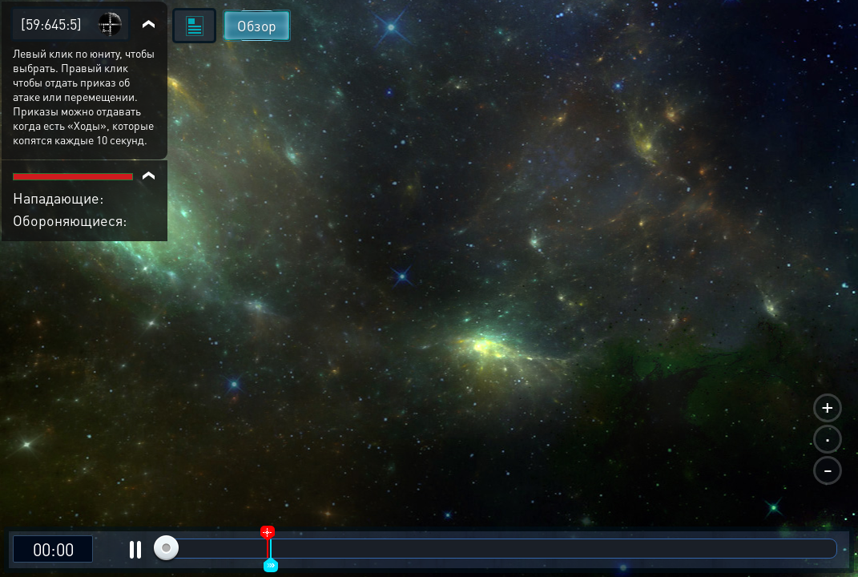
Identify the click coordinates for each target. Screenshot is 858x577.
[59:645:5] (51, 23)
